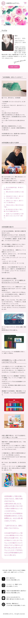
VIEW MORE (14, 67)
